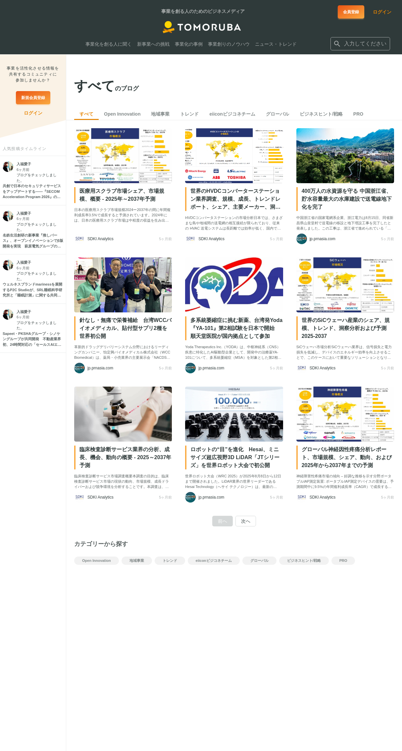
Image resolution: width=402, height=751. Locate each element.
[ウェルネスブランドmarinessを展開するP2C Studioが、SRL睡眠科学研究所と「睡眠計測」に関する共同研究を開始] (33, 290)
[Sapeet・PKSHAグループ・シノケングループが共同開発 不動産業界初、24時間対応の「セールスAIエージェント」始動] (33, 339)
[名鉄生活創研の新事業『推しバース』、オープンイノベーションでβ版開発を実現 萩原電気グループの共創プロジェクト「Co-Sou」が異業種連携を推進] (33, 241)
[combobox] (360, 43)
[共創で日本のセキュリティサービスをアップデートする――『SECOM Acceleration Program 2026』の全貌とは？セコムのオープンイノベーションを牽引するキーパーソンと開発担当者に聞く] (33, 191)
